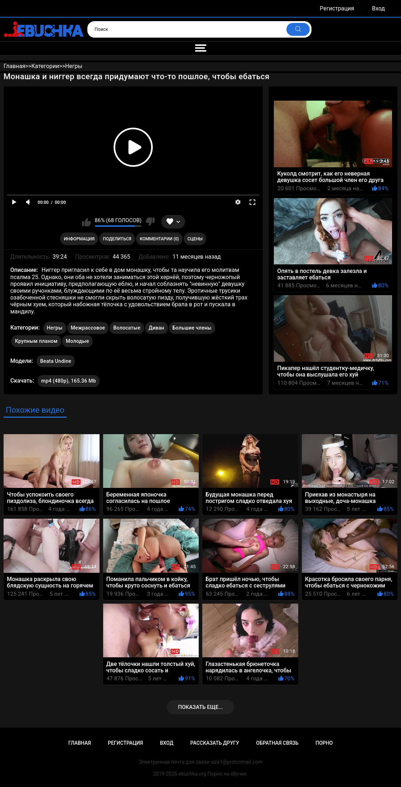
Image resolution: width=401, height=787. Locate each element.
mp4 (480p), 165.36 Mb (68, 381)
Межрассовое (88, 328)
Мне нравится (86, 221)
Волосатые (126, 328)
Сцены (195, 238)
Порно (324, 743)
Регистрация (337, 8)
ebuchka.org (192, 774)
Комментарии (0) (159, 238)
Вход (378, 8)
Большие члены (192, 328)
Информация (79, 238)
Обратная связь (277, 743)
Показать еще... (200, 707)
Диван (156, 328)
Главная (79, 743)
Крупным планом (36, 341)
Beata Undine (56, 359)
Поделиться (117, 238)
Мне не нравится (150, 221)
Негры (55, 328)
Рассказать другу (214, 743)
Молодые (77, 341)
